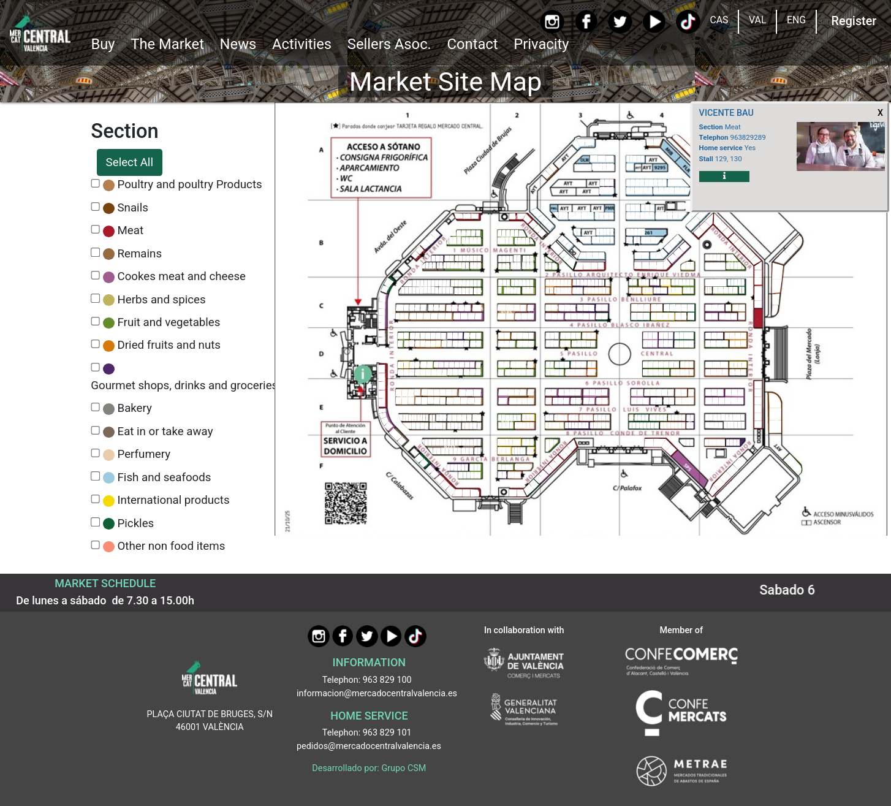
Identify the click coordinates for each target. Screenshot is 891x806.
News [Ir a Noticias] (238, 44)
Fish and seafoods (164, 477)
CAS (719, 20)
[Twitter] (620, 22)
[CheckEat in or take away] (95, 430)
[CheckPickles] (95, 522)
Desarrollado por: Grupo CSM (369, 768)
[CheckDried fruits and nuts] (95, 344)
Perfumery (144, 454)
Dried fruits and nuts (169, 345)
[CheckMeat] (95, 229)
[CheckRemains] (95, 252)
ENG (796, 20)
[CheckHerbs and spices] (95, 298)
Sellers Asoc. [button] (389, 44)
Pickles (136, 523)
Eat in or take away (165, 431)
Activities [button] (302, 44)
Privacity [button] (541, 44)
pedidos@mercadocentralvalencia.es (369, 746)
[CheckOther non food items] (95, 545)
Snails (133, 208)
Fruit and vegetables (169, 322)
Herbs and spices (162, 299)
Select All (129, 162)
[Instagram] (552, 22)
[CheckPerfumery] (95, 453)
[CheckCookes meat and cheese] (95, 275)
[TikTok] (688, 22)
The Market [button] (167, 44)
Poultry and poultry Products (190, 184)
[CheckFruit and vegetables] (95, 321)
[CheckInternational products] (95, 499)
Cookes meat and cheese (182, 276)
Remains (140, 253)
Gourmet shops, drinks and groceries (184, 385)
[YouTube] (654, 22)
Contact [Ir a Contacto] (472, 44)
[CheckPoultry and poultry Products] (95, 183)
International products (174, 500)
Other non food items (172, 546)
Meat (131, 230)
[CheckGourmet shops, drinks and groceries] (95, 367)
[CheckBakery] (95, 407)
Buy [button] (103, 44)
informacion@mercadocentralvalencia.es (377, 693)
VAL (757, 20)
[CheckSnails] (95, 206)
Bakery (135, 408)
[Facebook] (586, 21)
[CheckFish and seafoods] (95, 476)
